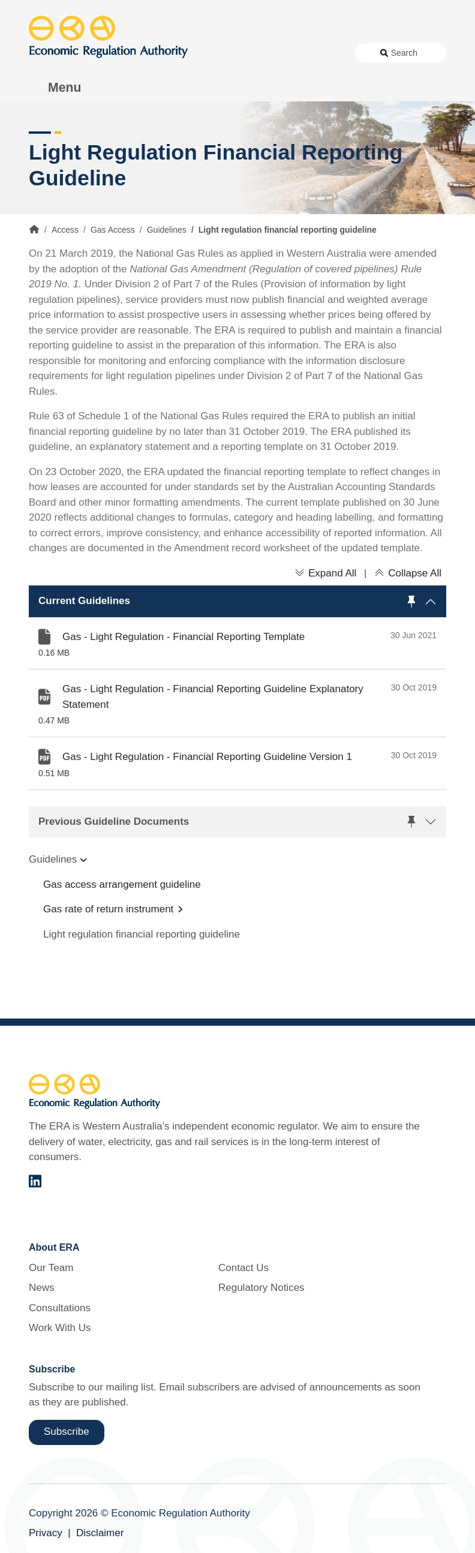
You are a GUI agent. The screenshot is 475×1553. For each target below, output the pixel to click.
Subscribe (66, 1431)
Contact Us (243, 1267)
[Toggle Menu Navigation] (58, 88)
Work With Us (60, 1327)
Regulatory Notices (261, 1287)
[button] (237, 601)
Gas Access (113, 230)
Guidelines (167, 230)
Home (34, 229)
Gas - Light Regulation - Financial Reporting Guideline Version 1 (207, 756)
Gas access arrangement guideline (122, 884)
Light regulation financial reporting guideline (141, 934)
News (42, 1287)
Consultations (60, 1308)
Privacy (45, 1533)
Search (404, 53)
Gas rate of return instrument (108, 909)
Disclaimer (100, 1533)
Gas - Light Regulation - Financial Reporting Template (183, 636)
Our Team (51, 1267)
